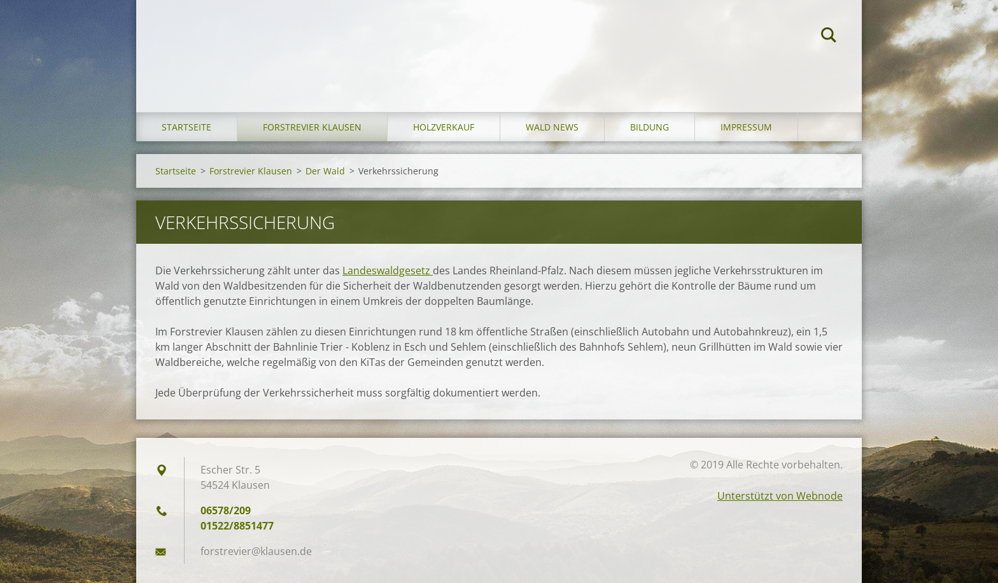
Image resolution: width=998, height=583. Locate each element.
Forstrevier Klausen (312, 127)
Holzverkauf (443, 127)
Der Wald (325, 171)
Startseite (186, 127)
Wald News (552, 127)
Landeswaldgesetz (387, 270)
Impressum (746, 127)
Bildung (649, 127)
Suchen (828, 36)
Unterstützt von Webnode (780, 496)
